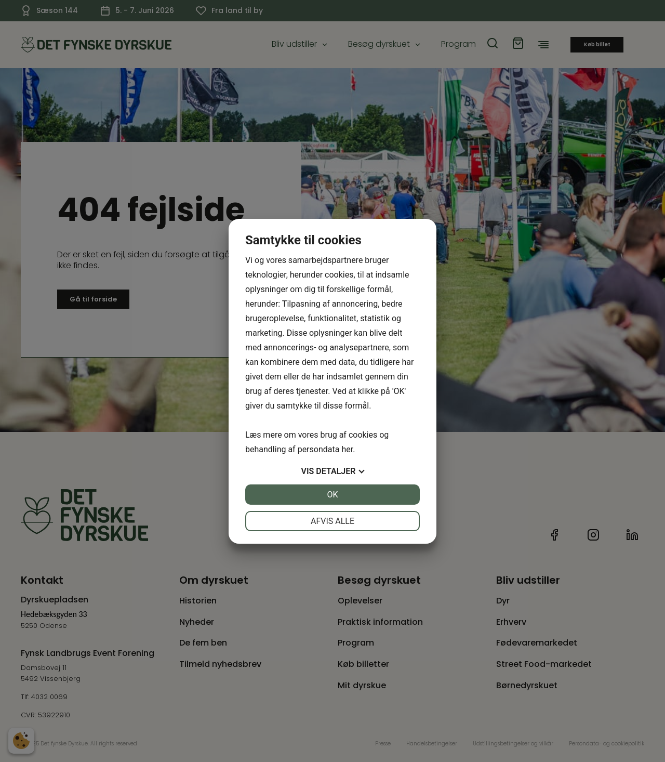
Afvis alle (332, 521)
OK (332, 495)
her (347, 449)
